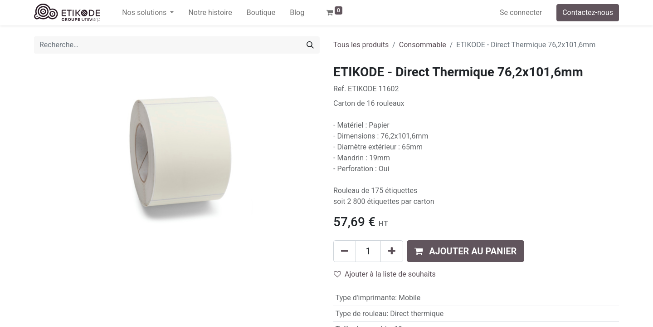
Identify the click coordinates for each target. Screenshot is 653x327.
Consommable (422, 44)
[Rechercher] (310, 45)
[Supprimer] (344, 251)
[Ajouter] (391, 251)
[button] (465, 251)
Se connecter (521, 12)
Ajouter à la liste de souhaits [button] (385, 274)
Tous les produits (361, 44)
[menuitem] (210, 13)
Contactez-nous (587, 12)
